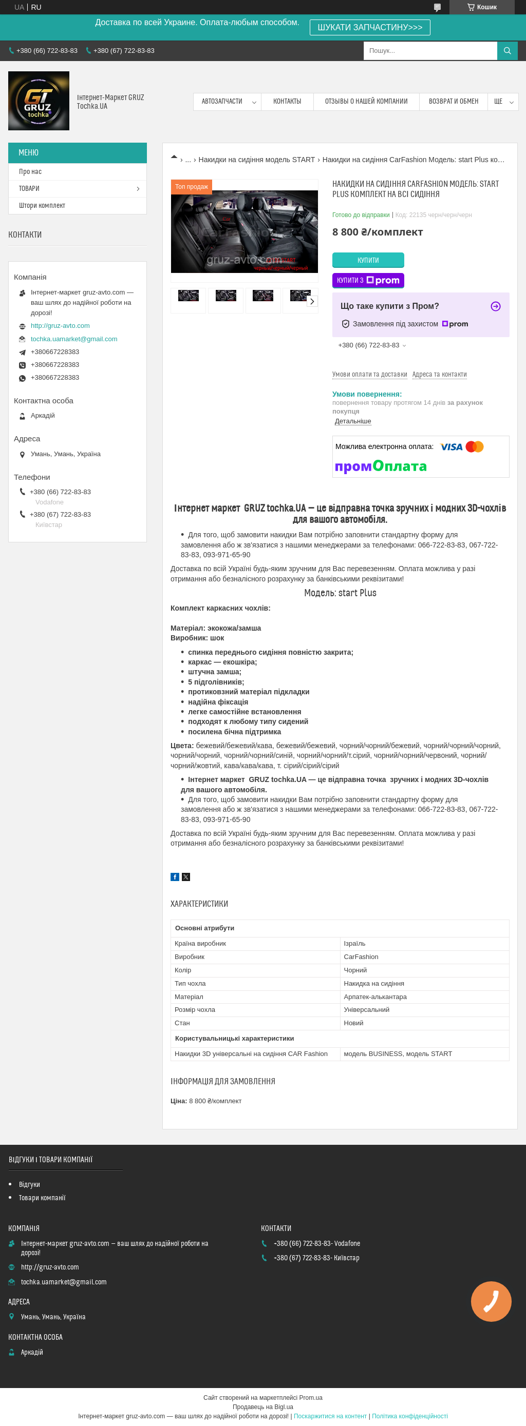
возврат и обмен (454, 101)
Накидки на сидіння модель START (257, 159)
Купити (368, 261)
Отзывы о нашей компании (366, 101)
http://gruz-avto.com (60, 325)
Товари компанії (42, 1198)
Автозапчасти (222, 101)
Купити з (368, 280)
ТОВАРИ (29, 189)
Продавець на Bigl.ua (263, 1407)
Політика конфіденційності (410, 1416)
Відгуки (29, 1185)
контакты (287, 101)
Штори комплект (42, 206)
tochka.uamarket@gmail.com (74, 339)
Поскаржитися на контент (330, 1416)
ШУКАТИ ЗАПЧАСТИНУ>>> (370, 27)
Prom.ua (311, 1397)
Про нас (30, 172)
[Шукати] (507, 51)
